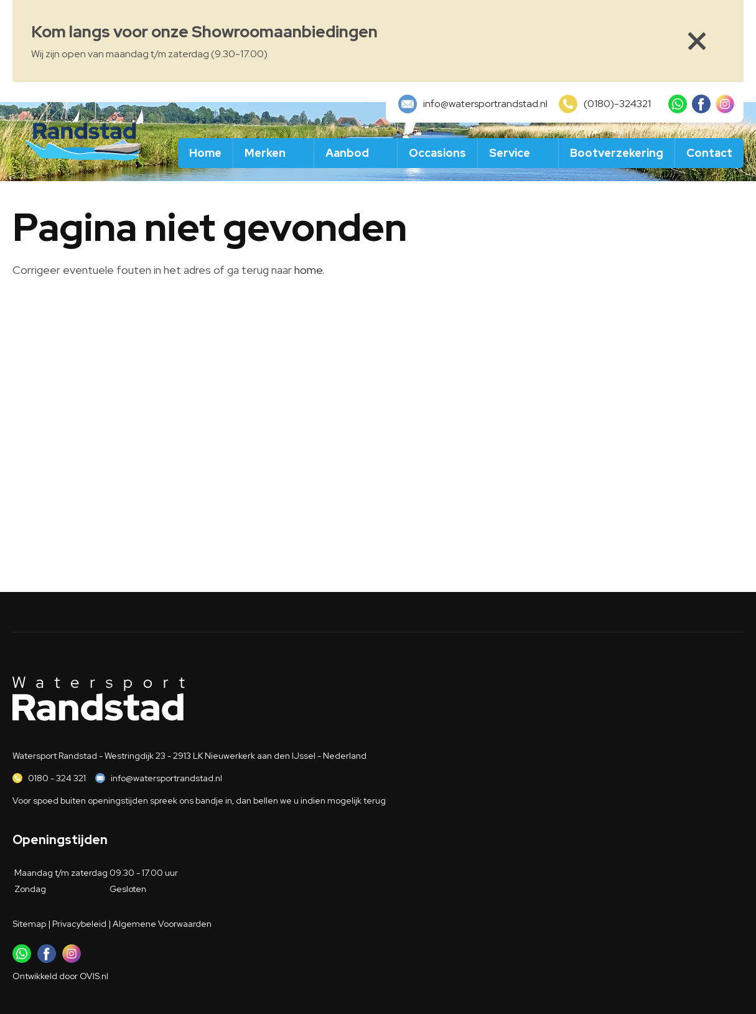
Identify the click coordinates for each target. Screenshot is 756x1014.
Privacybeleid (79, 923)
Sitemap (29, 923)
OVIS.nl (94, 976)
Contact (709, 153)
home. (309, 270)
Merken (265, 153)
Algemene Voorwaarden (162, 923)
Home (205, 153)
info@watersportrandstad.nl (166, 778)
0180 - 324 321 (57, 778)
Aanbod (347, 153)
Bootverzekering (616, 153)
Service (509, 153)
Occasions (437, 153)
